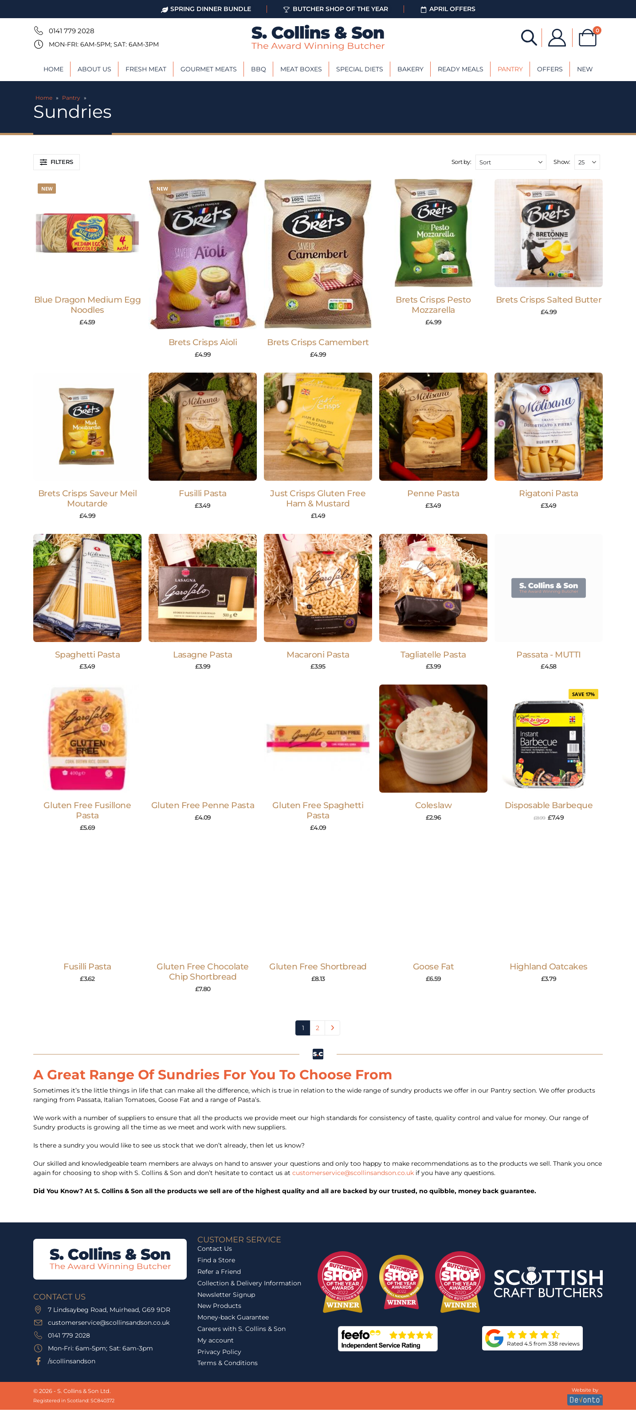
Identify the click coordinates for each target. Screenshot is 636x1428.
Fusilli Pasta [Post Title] (203, 493)
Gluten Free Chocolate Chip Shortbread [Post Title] (203, 971)
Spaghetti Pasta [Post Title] (87, 655)
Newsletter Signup (226, 1295)
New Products (219, 1306)
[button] (56, 162)
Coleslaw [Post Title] (433, 805)
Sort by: (461, 161)
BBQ (258, 69)
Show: (562, 161)
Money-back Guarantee (233, 1317)
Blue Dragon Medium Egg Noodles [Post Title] (87, 305)
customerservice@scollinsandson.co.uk (353, 1173)
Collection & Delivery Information (249, 1283)
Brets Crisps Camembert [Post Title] (318, 342)
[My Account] (557, 38)
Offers (550, 69)
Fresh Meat (146, 69)
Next (332, 1028)
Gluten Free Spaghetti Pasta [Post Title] (317, 810)
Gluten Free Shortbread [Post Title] (318, 966)
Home (53, 69)
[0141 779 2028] (37, 30)
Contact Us (214, 1249)
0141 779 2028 (71, 31)
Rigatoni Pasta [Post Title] (548, 493)
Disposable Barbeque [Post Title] (549, 805)
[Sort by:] (510, 162)
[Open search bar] (529, 37)
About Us (94, 69)
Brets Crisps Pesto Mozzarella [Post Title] (433, 305)
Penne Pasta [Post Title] (433, 493)
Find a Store (216, 1260)
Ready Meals (460, 69)
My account (215, 1340)
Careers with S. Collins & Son (241, 1329)
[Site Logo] (318, 38)
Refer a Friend (219, 1272)
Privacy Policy (219, 1352)
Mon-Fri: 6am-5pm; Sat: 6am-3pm (104, 44)
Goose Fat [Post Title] (433, 966)
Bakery (410, 69)
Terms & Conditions (227, 1363)
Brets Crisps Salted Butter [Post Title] (549, 300)
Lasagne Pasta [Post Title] (202, 655)
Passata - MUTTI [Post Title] (548, 655)
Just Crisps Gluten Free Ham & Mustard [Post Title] (317, 498)
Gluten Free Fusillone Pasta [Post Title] (87, 810)
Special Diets (359, 69)
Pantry (510, 69)
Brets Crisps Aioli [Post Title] (203, 342)
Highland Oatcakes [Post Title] (549, 966)
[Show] (587, 162)
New (585, 69)
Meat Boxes (301, 69)
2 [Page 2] (317, 1028)
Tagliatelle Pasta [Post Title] (433, 655)
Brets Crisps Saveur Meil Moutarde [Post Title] (87, 498)
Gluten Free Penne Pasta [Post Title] (202, 805)
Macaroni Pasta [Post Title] (318, 655)
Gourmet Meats (209, 69)
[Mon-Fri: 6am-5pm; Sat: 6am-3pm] (37, 44)
